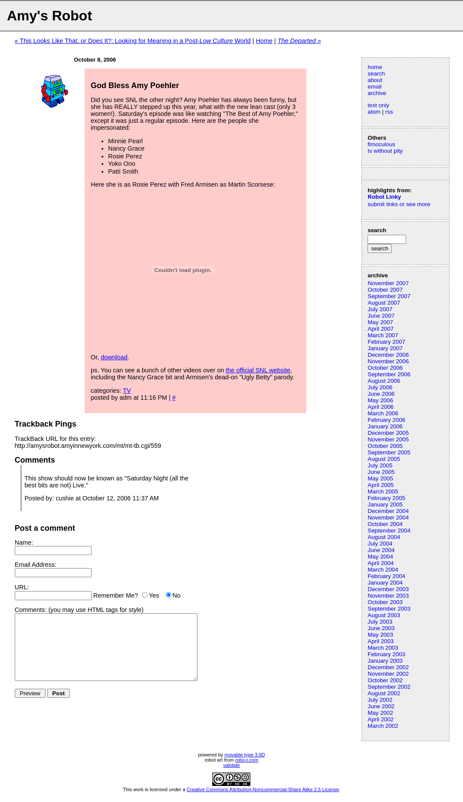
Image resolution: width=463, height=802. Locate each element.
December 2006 (388, 355)
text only (378, 105)
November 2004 (388, 517)
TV (127, 390)
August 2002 (384, 693)
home (375, 67)
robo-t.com (246, 760)
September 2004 (389, 530)
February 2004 (386, 576)
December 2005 (388, 433)
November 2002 (388, 674)
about (375, 80)
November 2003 (388, 595)
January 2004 (385, 582)
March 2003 (383, 647)
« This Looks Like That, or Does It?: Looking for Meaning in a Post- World (133, 40)
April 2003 (381, 641)
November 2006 (388, 361)
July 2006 (380, 387)
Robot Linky (384, 197)
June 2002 (381, 706)
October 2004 (385, 524)
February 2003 (386, 654)
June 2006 (381, 394)
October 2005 (385, 446)
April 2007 (381, 328)
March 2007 (383, 335)
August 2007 (384, 302)
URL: (22, 587)
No (177, 595)
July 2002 (380, 700)
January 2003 (385, 660)
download (114, 357)
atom (374, 111)
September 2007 (389, 296)
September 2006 (389, 374)
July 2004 (380, 543)
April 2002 (381, 719)
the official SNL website (258, 370)
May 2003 (380, 634)
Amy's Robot (49, 15)
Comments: (31, 609)
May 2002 (380, 713)
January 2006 (385, 426)
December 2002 (388, 667)
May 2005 (380, 478)
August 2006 (384, 381)
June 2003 (381, 628)
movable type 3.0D (244, 754)
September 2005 (389, 452)
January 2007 (385, 348)
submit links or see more (399, 204)
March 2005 (383, 491)
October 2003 (385, 602)
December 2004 (388, 511)
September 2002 (389, 687)
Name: (24, 542)
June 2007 (381, 315)
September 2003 (389, 608)
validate (231, 765)
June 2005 (381, 472)
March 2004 (383, 569)
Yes (154, 595)
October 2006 (385, 368)
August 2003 (384, 615)
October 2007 (385, 289)
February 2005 (386, 498)
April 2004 (381, 563)
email (374, 86)
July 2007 (380, 309)
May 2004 (380, 556)
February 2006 (386, 420)
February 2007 (386, 342)
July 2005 (380, 465)
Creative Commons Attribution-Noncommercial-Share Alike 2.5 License (263, 789)
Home (264, 40)
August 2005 (384, 459)
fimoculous (381, 144)
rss (389, 111)
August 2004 (384, 537)
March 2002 (383, 726)
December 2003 (388, 589)
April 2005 (381, 485)
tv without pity (385, 151)
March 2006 (383, 413)
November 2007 (388, 283)
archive (377, 93)
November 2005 (388, 439)
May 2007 (380, 322)
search (376, 73)
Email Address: (35, 564)
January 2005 (385, 504)
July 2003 (380, 621)
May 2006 (380, 400)
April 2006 (381, 407)
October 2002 (385, 680)
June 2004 (381, 550)
